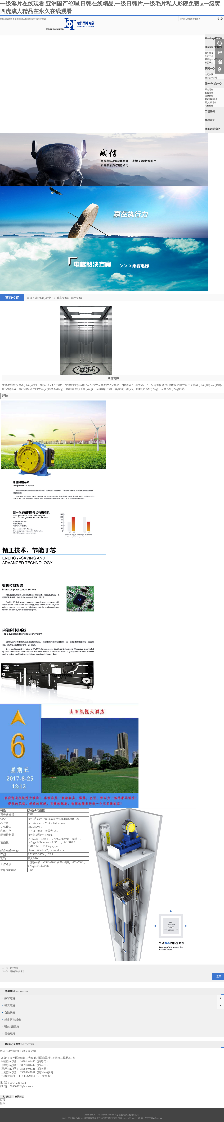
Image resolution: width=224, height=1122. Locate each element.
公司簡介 (209, 53)
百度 (3, 1098)
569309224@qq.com (21, 1084)
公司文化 (209, 56)
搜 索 (220, 18)
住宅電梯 (14, 966)
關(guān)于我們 (213, 46)
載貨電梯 (209, 92)
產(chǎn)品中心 (213, 82)
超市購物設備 (211, 98)
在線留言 (210, 118)
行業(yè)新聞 (211, 77)
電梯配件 (209, 104)
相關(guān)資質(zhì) (214, 59)
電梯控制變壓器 (17, 970)
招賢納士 (209, 62)
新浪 (3, 1101)
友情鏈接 (7, 1095)
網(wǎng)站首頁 (213, 38)
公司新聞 (209, 74)
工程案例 (210, 110)
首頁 (29, 296)
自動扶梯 (209, 95)
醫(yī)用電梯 (210, 101)
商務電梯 (76, 296)
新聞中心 (210, 68)
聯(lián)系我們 (212, 127)
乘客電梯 (209, 89)
